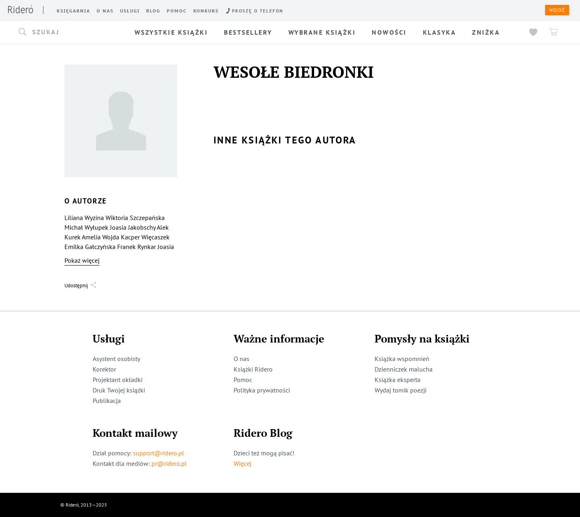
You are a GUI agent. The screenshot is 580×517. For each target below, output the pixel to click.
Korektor (104, 369)
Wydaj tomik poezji (401, 390)
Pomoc (243, 380)
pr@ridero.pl (169, 463)
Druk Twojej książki (119, 390)
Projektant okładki (118, 380)
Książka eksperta (397, 380)
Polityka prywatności (262, 390)
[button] (70, 32)
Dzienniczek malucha (404, 369)
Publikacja (107, 401)
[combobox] (70, 32)
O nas (241, 359)
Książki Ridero (253, 369)
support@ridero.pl (158, 453)
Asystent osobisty (116, 359)
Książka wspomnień (402, 359)
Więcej (242, 463)
